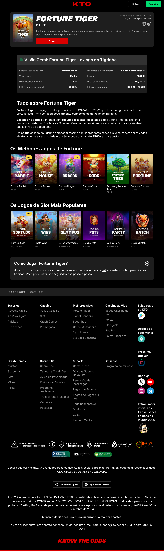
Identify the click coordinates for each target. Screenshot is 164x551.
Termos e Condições (53, 371)
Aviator (12, 366)
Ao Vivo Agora (17, 316)
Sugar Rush (80, 321)
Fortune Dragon (67, 186)
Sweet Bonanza (83, 316)
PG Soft (13, 190)
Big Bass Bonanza (84, 337)
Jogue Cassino (49, 310)
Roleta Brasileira (115, 336)
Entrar (135, 4)
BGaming (86, 246)
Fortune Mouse (42, 186)
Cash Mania (80, 332)
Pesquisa (46, 407)
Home (11, 292)
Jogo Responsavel (85, 403)
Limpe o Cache (82, 420)
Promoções (15, 327)
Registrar (154, 4)
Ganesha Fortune (140, 186)
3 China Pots (89, 242)
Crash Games (49, 321)
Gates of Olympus (68, 242)
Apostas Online (17, 310)
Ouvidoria (79, 409)
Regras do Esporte (84, 389)
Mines (11, 382)
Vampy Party (113, 242)
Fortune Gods (90, 186)
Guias (76, 414)
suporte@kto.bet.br (111, 525)
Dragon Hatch (138, 242)
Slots (43, 316)
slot (55, 110)
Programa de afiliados (119, 366)
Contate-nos (81, 366)
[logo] (82, 4)
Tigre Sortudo (18, 242)
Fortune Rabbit (18, 186)
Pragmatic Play (16, 246)
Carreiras (46, 402)
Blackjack (111, 325)
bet (104, 270)
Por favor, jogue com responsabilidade (131, 467)
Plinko (11, 387)
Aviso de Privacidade (53, 376)
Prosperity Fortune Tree (116, 187)
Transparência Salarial (54, 396)
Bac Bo (110, 330)
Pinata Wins (41, 242)
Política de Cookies (52, 382)
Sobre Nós (47, 366)
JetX (11, 376)
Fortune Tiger (81, 310)
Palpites (13, 321)
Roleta (109, 319)
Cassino (21, 292)
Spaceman (14, 371)
